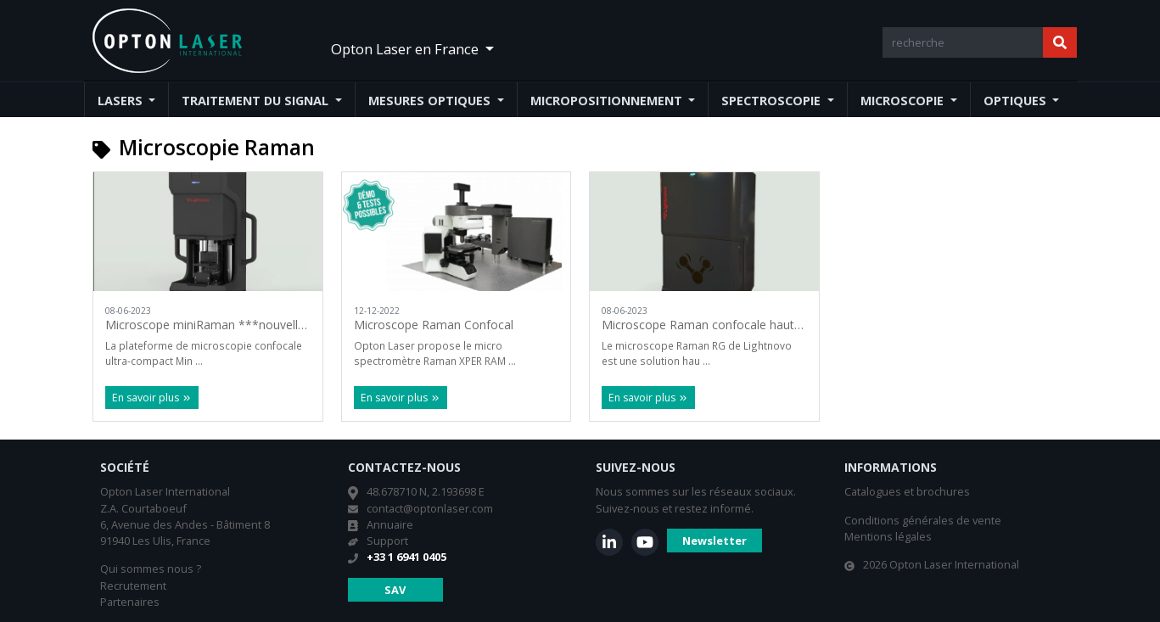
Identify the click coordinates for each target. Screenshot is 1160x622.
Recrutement (133, 585)
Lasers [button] (122, 100)
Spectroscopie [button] (772, 100)
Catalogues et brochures (907, 491)
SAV (395, 589)
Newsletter (714, 540)
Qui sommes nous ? (150, 568)
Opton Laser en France (406, 49)
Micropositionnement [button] (608, 100)
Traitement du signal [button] (257, 100)
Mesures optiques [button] (431, 100)
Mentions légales (888, 536)
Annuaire (390, 524)
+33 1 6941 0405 (406, 556)
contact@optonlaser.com (430, 508)
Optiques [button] (1016, 100)
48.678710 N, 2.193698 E (426, 491)
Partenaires (130, 601)
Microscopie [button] (903, 100)
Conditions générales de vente (922, 520)
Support (387, 540)
